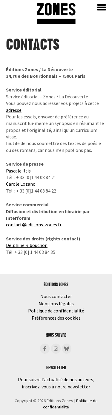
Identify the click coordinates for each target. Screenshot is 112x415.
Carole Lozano (21, 184)
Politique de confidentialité (56, 311)
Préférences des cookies (56, 318)
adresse (14, 110)
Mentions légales (56, 303)
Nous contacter (56, 296)
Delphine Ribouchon (26, 245)
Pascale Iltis (19, 171)
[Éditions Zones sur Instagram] (56, 349)
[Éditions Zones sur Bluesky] (66, 349)
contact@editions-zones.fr (34, 225)
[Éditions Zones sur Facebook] (45, 349)
